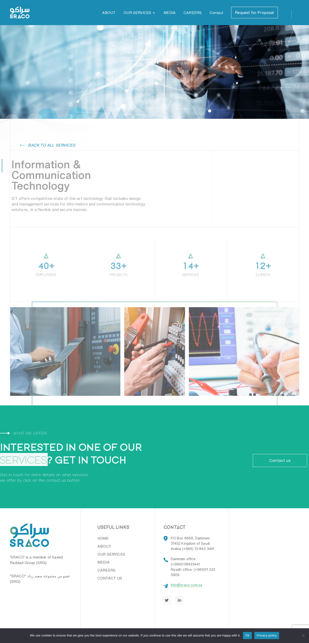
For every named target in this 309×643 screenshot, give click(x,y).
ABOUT (109, 12)
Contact (216, 12)
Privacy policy (267, 635)
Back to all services (47, 145)
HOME (103, 538)
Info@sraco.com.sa (186, 585)
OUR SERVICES (137, 12)
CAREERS (193, 12)
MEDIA (170, 12)
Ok (247, 635)
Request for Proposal (254, 12)
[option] (154, 362)
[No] (303, 635)
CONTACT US (109, 578)
